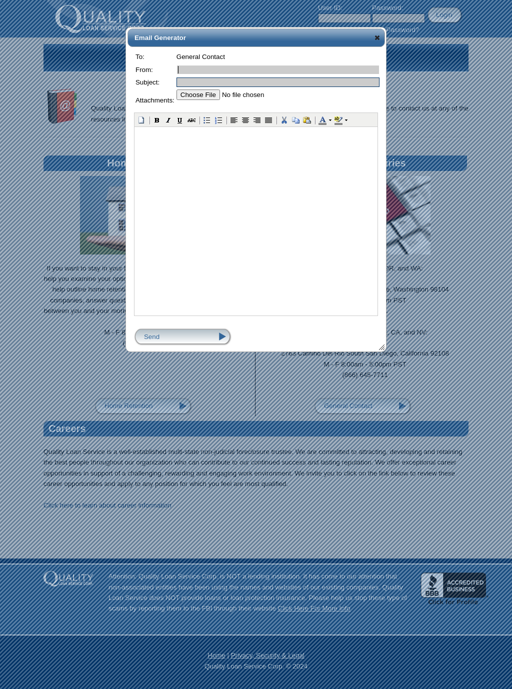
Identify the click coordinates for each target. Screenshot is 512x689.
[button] (377, 37)
